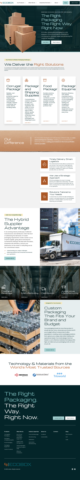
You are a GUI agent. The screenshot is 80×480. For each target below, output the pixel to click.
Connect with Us (10, 258)
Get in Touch (75, 2)
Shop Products (56, 42)
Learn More (45, 42)
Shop (65, 2)
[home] (7, 3)
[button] (21, 2)
